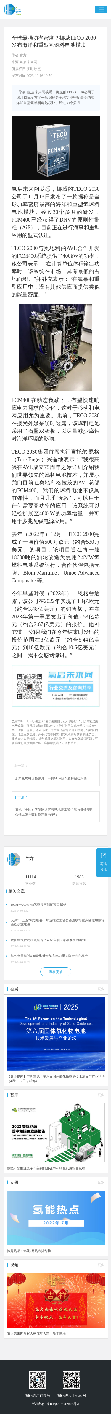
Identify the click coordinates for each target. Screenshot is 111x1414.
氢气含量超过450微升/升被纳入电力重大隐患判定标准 (49, 955)
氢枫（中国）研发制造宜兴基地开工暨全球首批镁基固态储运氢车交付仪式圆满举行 (54, 812)
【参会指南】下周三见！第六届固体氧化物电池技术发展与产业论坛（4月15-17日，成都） (56, 1078)
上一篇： (21, 766)
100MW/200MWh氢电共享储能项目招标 (38, 904)
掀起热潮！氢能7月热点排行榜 (29, 1251)
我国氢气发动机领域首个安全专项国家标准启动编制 (48, 940)
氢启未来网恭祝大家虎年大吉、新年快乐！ (38, 1333)
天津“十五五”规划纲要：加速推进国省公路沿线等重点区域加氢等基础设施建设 (57, 922)
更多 (101, 989)
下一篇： (21, 797)
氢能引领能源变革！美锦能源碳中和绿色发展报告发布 (46, 1168)
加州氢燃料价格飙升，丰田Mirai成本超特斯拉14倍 (51, 778)
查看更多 (56, 972)
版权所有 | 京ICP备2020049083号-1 (56, 1404)
